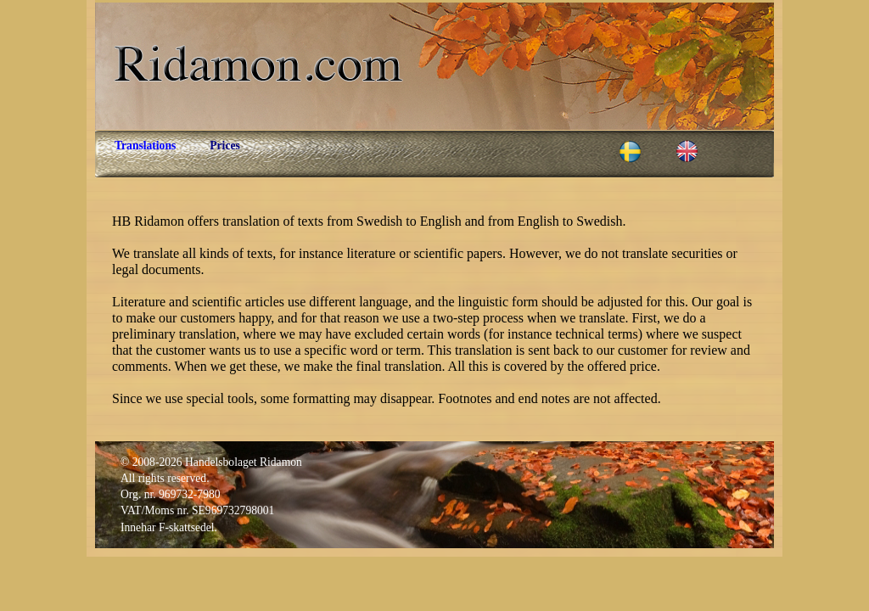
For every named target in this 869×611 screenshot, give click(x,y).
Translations (145, 145)
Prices (224, 145)
